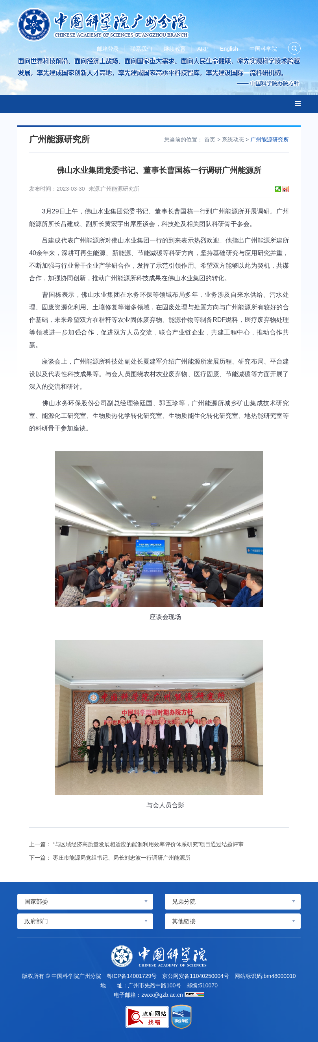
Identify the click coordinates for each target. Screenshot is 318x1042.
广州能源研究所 (269, 139)
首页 (209, 139)
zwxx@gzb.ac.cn (162, 995)
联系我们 (141, 49)
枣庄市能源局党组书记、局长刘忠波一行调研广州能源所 (121, 858)
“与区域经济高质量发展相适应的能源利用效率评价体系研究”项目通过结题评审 (148, 844)
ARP (203, 49)
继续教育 (175, 49)
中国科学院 (263, 49)
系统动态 (233, 139)
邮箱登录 (108, 49)
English (229, 49)
